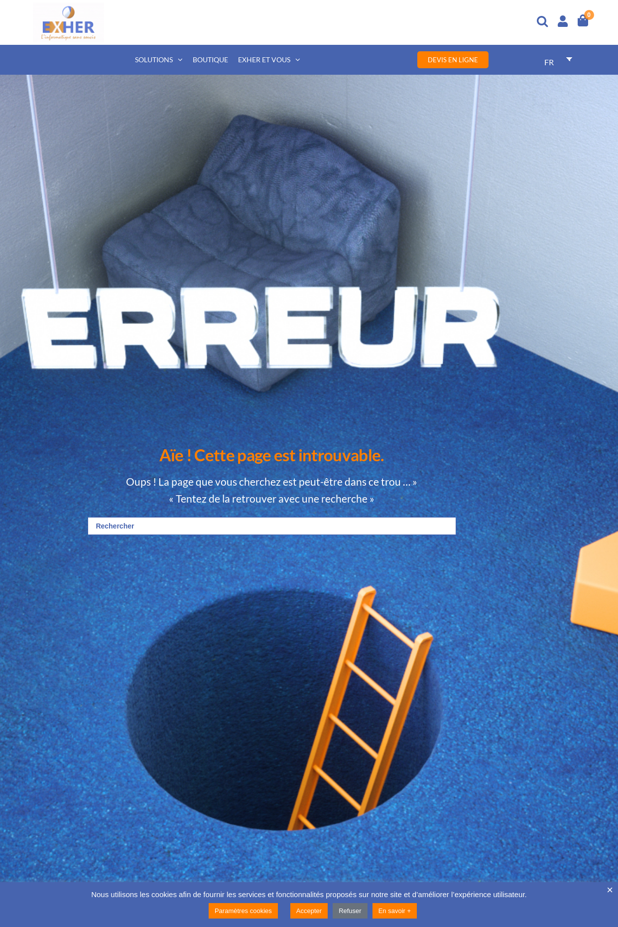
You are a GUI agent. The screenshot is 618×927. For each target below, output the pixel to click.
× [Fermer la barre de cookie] (610, 890)
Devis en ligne (453, 60)
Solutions (154, 59)
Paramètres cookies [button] (243, 911)
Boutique (210, 59)
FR (549, 62)
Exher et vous (264, 59)
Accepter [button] (309, 911)
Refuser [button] (350, 911)
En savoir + (394, 911)
